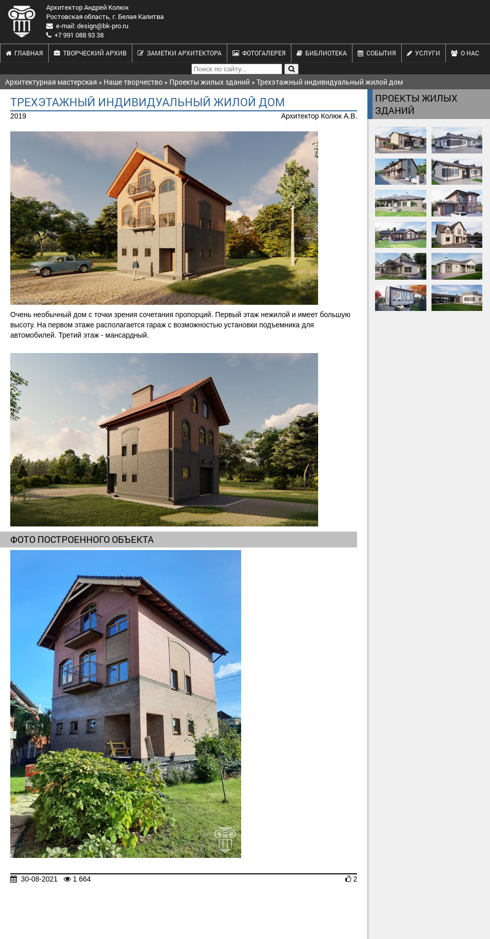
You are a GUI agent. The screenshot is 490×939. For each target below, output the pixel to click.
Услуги (423, 53)
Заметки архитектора (180, 53)
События (377, 53)
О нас (465, 53)
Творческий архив (90, 53)
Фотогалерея (259, 53)
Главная (24, 53)
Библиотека (322, 53)
